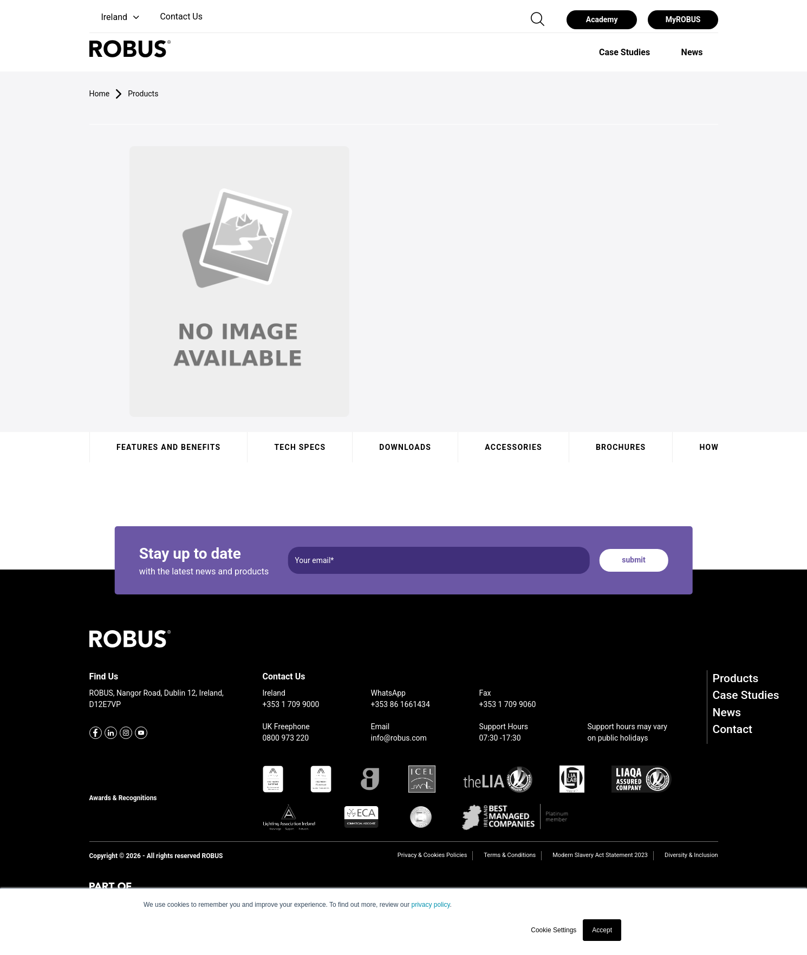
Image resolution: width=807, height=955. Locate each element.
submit (633, 559)
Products (736, 678)
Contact (733, 729)
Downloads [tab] (405, 447)
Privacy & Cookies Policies (432, 855)
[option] (624, 51)
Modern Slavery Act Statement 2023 (600, 855)
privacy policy (430, 904)
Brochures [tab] (620, 447)
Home (99, 93)
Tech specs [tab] (300, 447)
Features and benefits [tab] (168, 447)
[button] (115, 18)
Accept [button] (602, 930)
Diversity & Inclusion (691, 855)
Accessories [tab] (513, 447)
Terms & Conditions (510, 855)
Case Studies (746, 695)
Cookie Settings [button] (553, 930)
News (727, 712)
